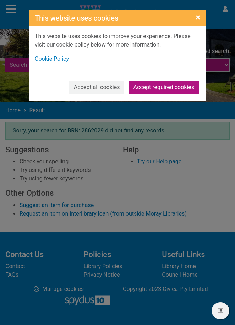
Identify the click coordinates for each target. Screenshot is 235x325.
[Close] (198, 17)
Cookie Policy (52, 58)
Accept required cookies (163, 87)
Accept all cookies (97, 87)
